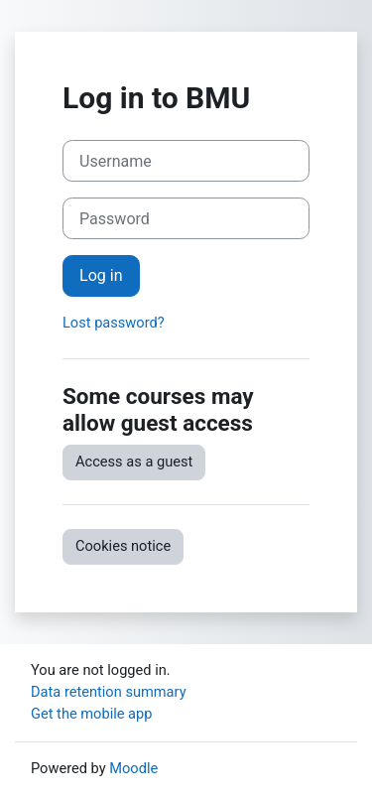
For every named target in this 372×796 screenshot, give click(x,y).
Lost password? (113, 323)
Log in (101, 275)
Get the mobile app (91, 714)
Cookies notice (123, 546)
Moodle (133, 768)
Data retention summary (108, 692)
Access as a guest (133, 461)
